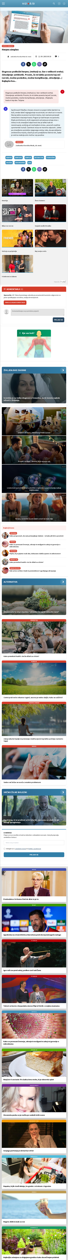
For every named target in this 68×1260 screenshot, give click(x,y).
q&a (29, 163)
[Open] (3, 3)
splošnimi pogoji (20, 848)
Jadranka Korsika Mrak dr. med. (20, 57)
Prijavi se (58, 319)
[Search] (54, 3)
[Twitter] (28, 64)
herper (9, 158)
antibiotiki (38, 158)
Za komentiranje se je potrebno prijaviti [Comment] (37, 311)
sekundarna (20, 163)
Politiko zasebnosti (34, 848)
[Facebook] (64, 3)
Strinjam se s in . (23, 848)
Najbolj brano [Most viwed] (8, 527)
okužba (9, 163)
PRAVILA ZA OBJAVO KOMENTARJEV (15, 302)
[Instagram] (59, 3)
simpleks (18, 158)
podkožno (51, 158)
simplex (28, 158)
